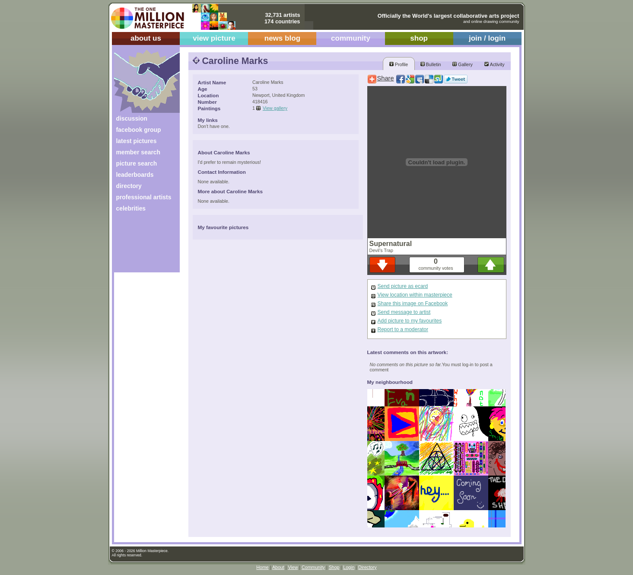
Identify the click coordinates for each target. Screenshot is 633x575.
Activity (494, 64)
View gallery (275, 108)
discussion (131, 118)
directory (129, 185)
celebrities (131, 208)
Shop (334, 567)
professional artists (144, 197)
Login (348, 567)
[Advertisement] (141, 245)
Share (385, 78)
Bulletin (430, 64)
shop (419, 38)
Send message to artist (404, 312)
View (293, 567)
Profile (398, 64)
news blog (282, 38)
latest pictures (136, 140)
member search (138, 152)
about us (145, 38)
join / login (487, 38)
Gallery (462, 64)
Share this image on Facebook (413, 303)
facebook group (138, 129)
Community (313, 567)
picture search (136, 163)
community (350, 38)
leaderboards (135, 174)
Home (262, 567)
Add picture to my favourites (410, 321)
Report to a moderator (403, 329)
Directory (367, 567)
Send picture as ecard (403, 286)
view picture (214, 38)
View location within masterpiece (415, 295)
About (278, 567)
